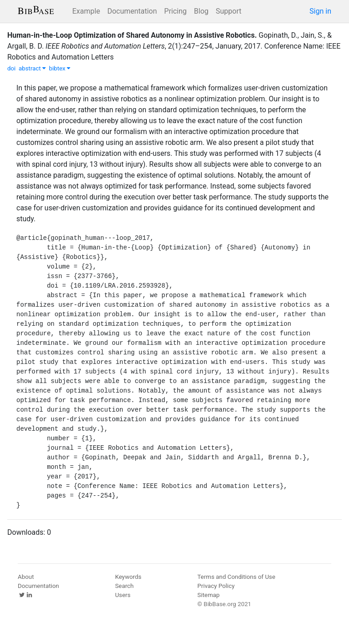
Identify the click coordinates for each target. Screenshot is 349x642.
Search (124, 585)
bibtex (60, 68)
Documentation (132, 11)
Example (86, 11)
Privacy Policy (215, 585)
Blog (201, 11)
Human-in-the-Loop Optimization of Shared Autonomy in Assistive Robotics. (132, 35)
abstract (32, 68)
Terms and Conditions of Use (236, 576)
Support (228, 11)
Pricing (175, 11)
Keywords (128, 576)
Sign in (320, 11)
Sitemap (208, 595)
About (26, 576)
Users (122, 595)
